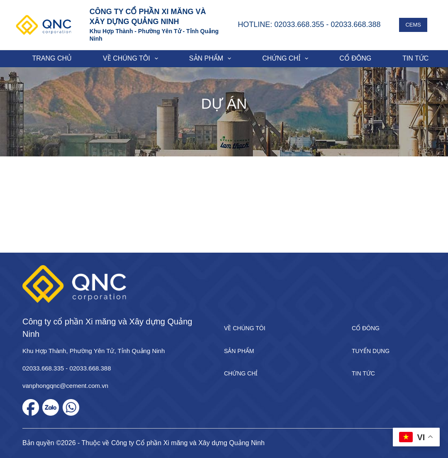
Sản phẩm (211, 58)
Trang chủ (52, 58)
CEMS (413, 25)
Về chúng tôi (132, 58)
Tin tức (363, 373)
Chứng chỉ (287, 58)
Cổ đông (355, 58)
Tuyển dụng (371, 351)
